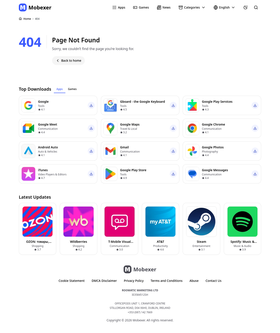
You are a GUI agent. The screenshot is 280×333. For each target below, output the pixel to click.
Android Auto (48, 147)
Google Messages (215, 170)
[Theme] (245, 7)
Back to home (71, 60)
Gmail (124, 147)
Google (43, 101)
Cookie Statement (72, 281)
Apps (121, 7)
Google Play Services (217, 101)
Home (27, 19)
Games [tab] (72, 89)
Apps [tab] (59, 89)
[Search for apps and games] (256, 7)
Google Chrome (213, 124)
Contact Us (214, 281)
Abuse (193, 281)
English (227, 7)
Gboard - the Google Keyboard (142, 101)
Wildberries (78, 241)
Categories (195, 7)
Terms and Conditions (167, 281)
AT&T (160, 241)
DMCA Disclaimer (104, 281)
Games (144, 7)
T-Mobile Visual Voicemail (119, 243)
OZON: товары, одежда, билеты (37, 243)
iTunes (43, 170)
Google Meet (47, 124)
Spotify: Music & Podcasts (242, 243)
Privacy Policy (134, 281)
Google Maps (130, 124)
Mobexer (39, 7)
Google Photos (213, 147)
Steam (201, 241)
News (167, 7)
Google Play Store (133, 170)
